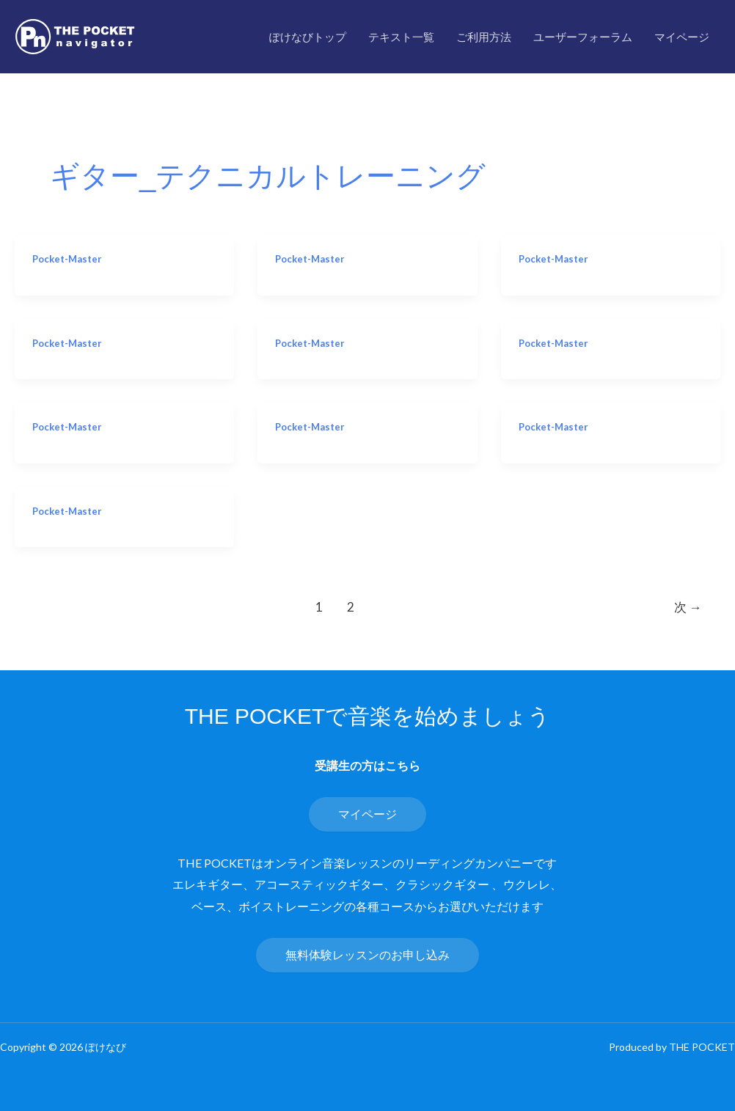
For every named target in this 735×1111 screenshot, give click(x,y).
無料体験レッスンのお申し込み (367, 954)
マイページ (681, 36)
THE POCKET (702, 1047)
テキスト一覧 (401, 36)
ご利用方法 (483, 36)
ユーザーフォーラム (582, 36)
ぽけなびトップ (307, 36)
